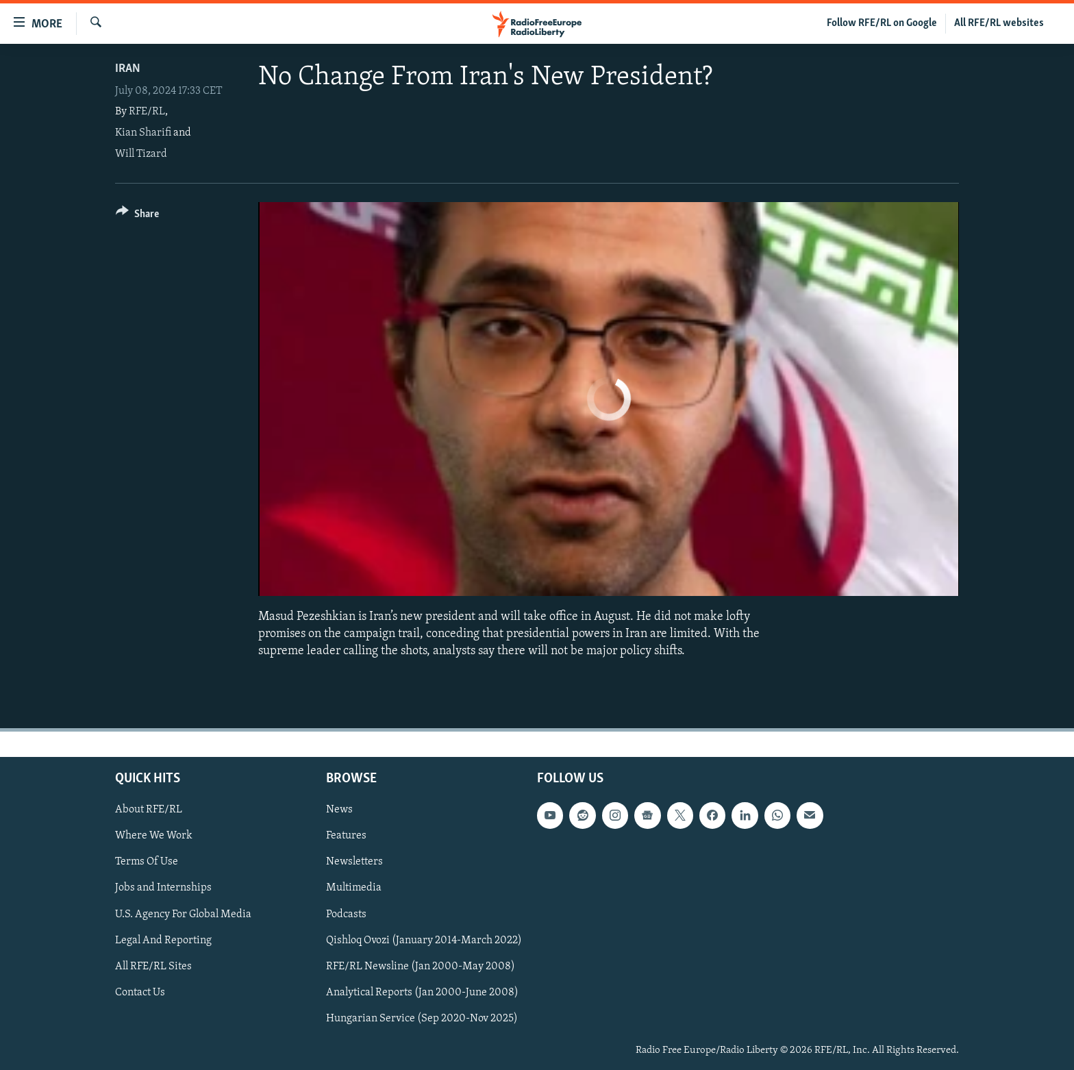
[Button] (137, 216)
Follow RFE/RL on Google (882, 23)
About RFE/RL (148, 809)
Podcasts (346, 913)
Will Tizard (141, 154)
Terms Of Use (146, 861)
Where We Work (153, 835)
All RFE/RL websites (999, 23)
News (339, 809)
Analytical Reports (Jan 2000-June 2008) (422, 991)
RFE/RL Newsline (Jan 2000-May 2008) (420, 965)
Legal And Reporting (163, 939)
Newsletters (354, 861)
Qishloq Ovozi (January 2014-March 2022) (424, 939)
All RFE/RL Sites (153, 965)
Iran (127, 68)
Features (346, 835)
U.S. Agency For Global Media (183, 913)
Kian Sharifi (143, 132)
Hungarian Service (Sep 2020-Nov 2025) (422, 1017)
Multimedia (354, 887)
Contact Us (140, 991)
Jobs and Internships (163, 887)
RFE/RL (147, 111)
